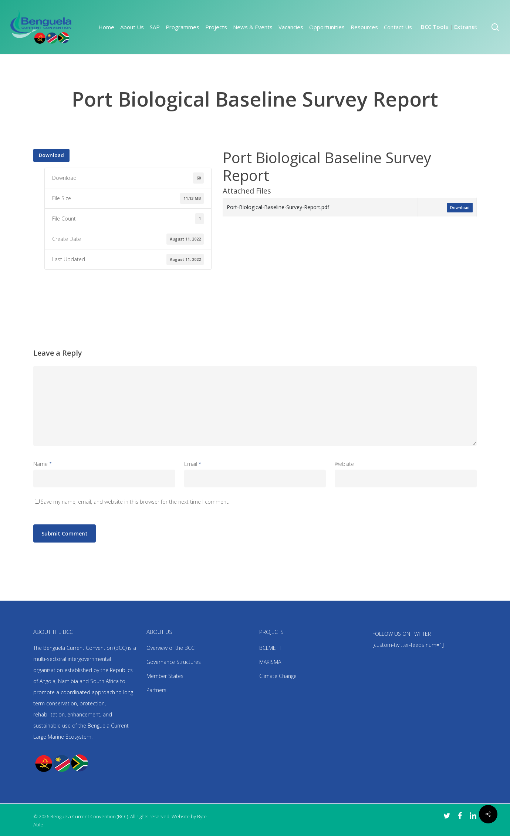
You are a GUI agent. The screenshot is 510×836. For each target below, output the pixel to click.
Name (42, 463)
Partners (156, 690)
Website (344, 463)
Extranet (465, 26)
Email (192, 463)
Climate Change (278, 675)
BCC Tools (434, 26)
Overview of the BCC (170, 647)
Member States (164, 675)
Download (51, 155)
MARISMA (270, 661)
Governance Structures (173, 661)
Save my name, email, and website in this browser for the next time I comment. (135, 501)
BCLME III (270, 647)
